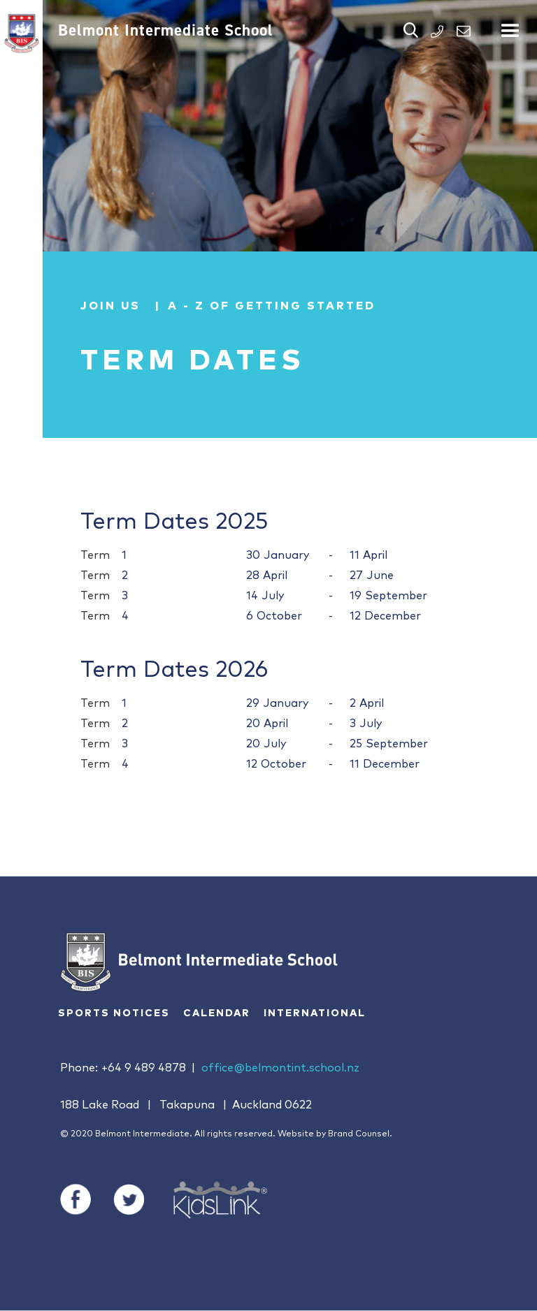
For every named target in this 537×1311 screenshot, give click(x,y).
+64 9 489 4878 (143, 1068)
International (315, 1013)
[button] (510, 25)
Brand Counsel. (360, 1134)
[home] (21, 33)
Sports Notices (114, 1013)
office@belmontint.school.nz (280, 1068)
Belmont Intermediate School (165, 30)
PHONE (437, 31)
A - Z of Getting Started (271, 306)
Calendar (216, 1013)
